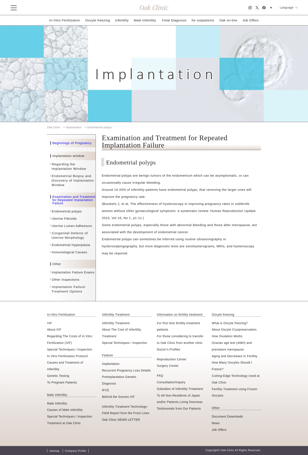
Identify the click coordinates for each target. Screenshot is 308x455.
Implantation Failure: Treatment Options (69, 289)
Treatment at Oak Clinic (64, 423)
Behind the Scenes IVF (118, 396)
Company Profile (75, 450)
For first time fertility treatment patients (178, 326)
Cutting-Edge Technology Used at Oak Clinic (236, 379)
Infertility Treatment (116, 323)
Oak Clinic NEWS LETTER (121, 419)
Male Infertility (145, 20)
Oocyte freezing (97, 20)
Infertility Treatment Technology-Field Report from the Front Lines (126, 410)
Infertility (122, 20)
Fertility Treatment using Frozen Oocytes (234, 392)
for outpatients (203, 20)
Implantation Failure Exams (73, 272)
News (216, 423)
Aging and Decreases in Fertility (235, 356)
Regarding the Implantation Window (69, 166)
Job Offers (251, 20)
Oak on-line (228, 20)
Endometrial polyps (67, 211)
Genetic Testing (58, 375)
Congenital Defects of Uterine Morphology (70, 235)
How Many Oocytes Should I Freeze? (232, 366)
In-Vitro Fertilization (64, 20)
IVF (49, 323)
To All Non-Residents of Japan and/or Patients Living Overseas (180, 399)
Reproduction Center (172, 359)
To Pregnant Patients (62, 382)
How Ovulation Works (227, 336)
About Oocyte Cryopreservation (234, 329)
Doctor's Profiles (168, 349)
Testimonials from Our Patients (179, 408)
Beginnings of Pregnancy (72, 143)
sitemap (54, 450)
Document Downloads (227, 416)
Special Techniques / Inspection (69, 349)
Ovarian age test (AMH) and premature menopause (232, 346)
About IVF (54, 329)
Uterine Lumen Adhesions (72, 226)
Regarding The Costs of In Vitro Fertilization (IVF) (69, 339)
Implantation (111, 363)
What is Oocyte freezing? (230, 323)
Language (286, 7)
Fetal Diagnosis (174, 20)
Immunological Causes (69, 252)
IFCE (105, 390)
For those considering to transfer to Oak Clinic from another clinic (180, 339)
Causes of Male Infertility (65, 410)
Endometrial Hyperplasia (71, 245)
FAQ (160, 375)
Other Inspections (65, 279)
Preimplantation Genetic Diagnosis (119, 380)
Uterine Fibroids (64, 218)
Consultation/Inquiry (171, 382)
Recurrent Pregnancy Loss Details (126, 370)
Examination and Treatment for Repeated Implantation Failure (73, 200)
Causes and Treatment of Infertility (65, 366)
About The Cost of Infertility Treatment (121, 333)
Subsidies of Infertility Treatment (180, 389)
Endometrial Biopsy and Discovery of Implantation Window (73, 180)
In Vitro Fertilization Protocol (67, 356)
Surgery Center (168, 365)
